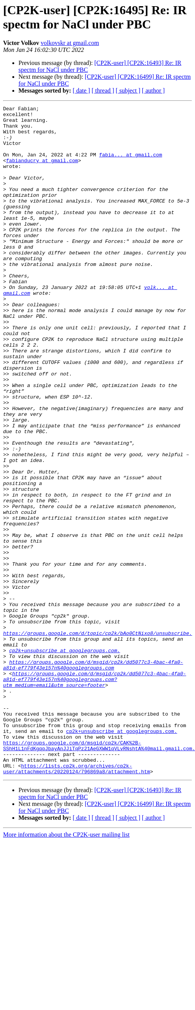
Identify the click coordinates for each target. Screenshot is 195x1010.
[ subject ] (128, 90)
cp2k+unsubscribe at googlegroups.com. (64, 759)
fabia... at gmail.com (130, 164)
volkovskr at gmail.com (70, 43)
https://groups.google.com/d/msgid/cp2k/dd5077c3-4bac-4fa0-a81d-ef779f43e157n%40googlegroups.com (93, 777)
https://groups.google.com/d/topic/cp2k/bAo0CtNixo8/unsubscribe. (97, 739)
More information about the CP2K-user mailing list (66, 968)
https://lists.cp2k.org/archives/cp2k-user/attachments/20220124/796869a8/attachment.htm (76, 902)
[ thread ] (103, 90)
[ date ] (81, 90)
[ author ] (153, 90)
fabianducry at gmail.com (42, 171)
